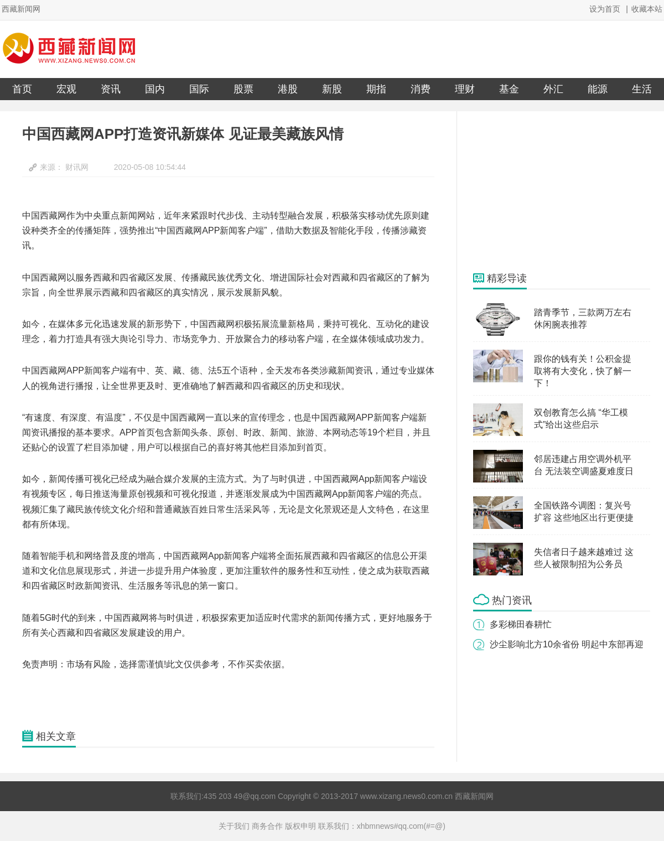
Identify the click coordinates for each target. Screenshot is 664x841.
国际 (199, 89)
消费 (420, 89)
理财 (465, 89)
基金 (509, 89)
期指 (376, 89)
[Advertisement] (556, 191)
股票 (243, 89)
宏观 (66, 89)
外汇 (553, 89)
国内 (155, 89)
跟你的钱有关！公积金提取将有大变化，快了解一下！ (582, 371)
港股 (288, 89)
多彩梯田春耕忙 (521, 624)
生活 (642, 89)
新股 (332, 89)
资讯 (111, 89)
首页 (22, 89)
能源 (598, 89)
